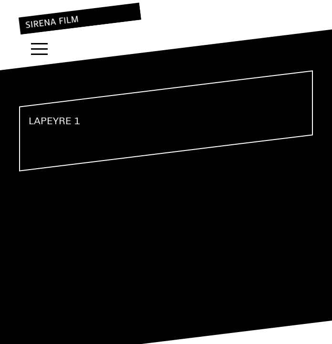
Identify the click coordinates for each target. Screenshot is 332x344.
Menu (39, 49)
